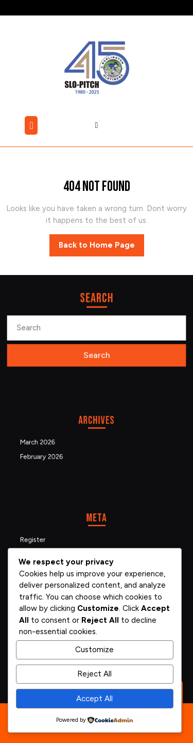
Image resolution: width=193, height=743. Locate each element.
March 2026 (49, 442)
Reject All (94, 674)
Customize (94, 649)
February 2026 (52, 453)
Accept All (94, 698)
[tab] (32, 125)
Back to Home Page (101, 247)
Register (45, 540)
